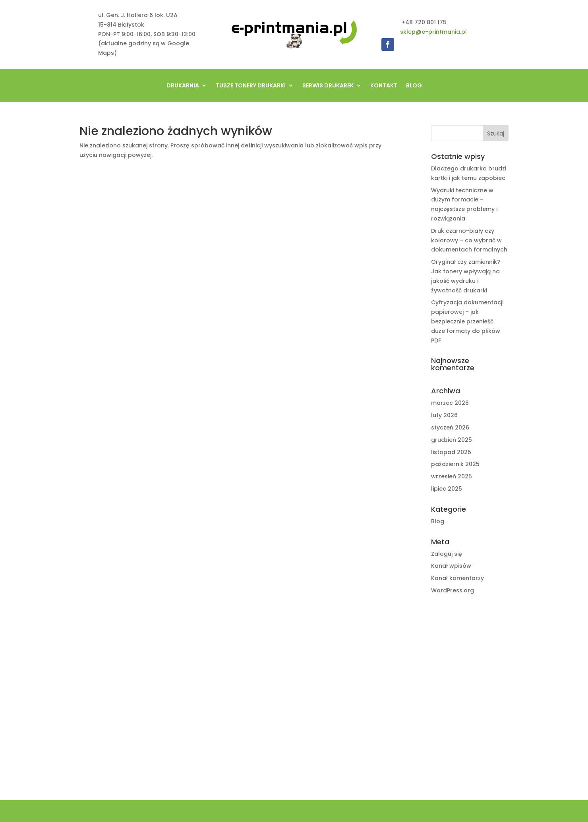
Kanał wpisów (451, 566)
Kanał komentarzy (457, 578)
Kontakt (383, 86)
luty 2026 (444, 415)
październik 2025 (455, 464)
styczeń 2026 (450, 427)
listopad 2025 (451, 452)
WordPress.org (452, 590)
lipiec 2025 (446, 489)
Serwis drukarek (328, 86)
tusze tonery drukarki (251, 86)
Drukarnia (182, 86)
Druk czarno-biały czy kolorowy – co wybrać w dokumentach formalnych (469, 240)
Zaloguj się (446, 554)
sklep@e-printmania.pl (433, 32)
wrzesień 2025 (451, 476)
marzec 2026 (450, 403)
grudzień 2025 (451, 440)
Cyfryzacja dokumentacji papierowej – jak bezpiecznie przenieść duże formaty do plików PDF (467, 321)
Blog (414, 86)
